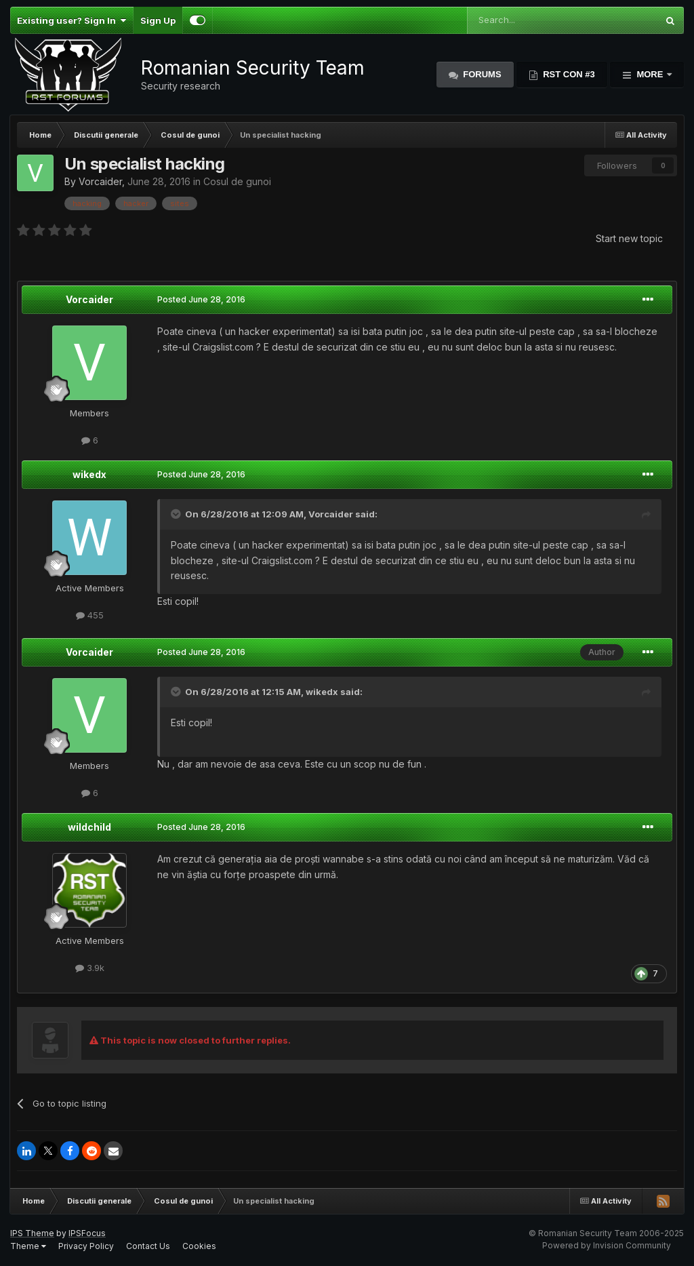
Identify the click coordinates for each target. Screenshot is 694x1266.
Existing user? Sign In (71, 20)
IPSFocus (87, 1233)
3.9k (89, 967)
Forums (481, 74)
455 (90, 615)
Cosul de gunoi (237, 181)
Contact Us (148, 1246)
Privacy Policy (86, 1246)
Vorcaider (100, 181)
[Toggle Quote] (177, 514)
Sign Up (158, 20)
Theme (28, 1246)
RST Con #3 (568, 74)
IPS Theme (32, 1233)
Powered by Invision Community (606, 1245)
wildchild (89, 827)
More (650, 74)
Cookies (199, 1246)
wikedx (89, 474)
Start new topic (629, 238)
